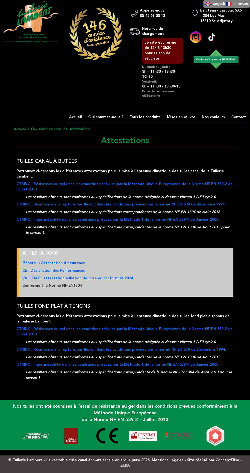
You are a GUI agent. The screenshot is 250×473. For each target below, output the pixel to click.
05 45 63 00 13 (152, 16)
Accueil (75, 117)
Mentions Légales (167, 460)
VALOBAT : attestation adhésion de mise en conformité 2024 (77, 278)
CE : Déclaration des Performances (53, 271)
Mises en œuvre (181, 117)
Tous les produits (145, 117)
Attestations (79, 129)
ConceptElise (227, 460)
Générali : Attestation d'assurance (53, 263)
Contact (238, 117)
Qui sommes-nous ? (105, 117)
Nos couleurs (213, 117)
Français (241, 4)
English (219, 4)
